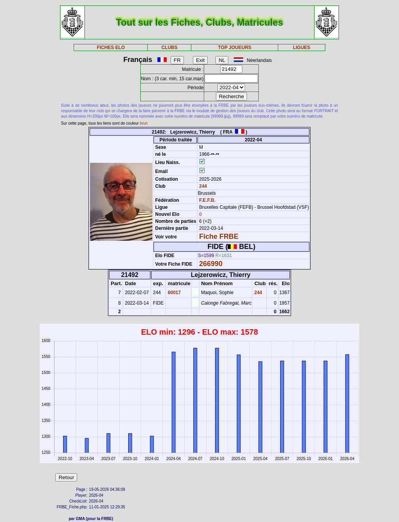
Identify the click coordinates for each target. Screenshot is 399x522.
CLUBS (169, 47)
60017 (173, 292)
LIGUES (302, 47)
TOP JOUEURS (235, 47)
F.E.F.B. (207, 200)
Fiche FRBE (218, 236)
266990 (210, 264)
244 (202, 186)
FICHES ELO (111, 47)
